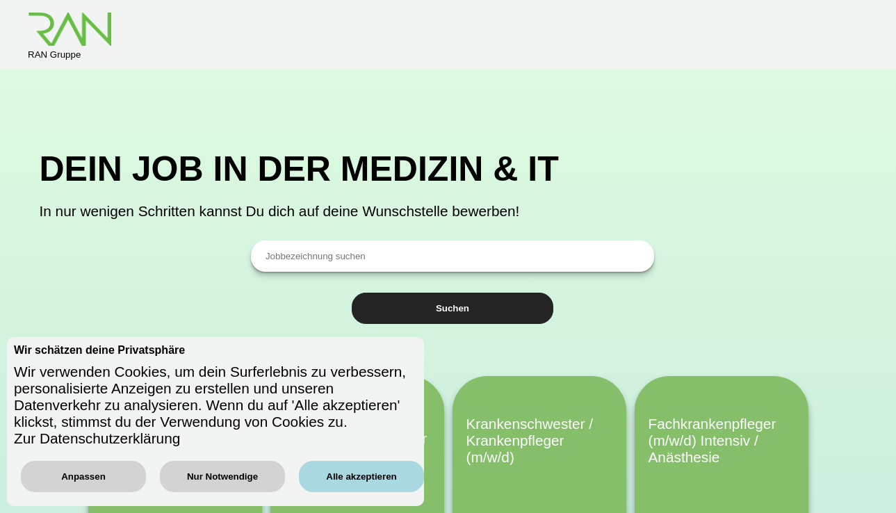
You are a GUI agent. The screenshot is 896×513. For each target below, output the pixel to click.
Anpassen (83, 476)
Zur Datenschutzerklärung (97, 438)
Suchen (452, 308)
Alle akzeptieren (361, 476)
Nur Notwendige (222, 476)
